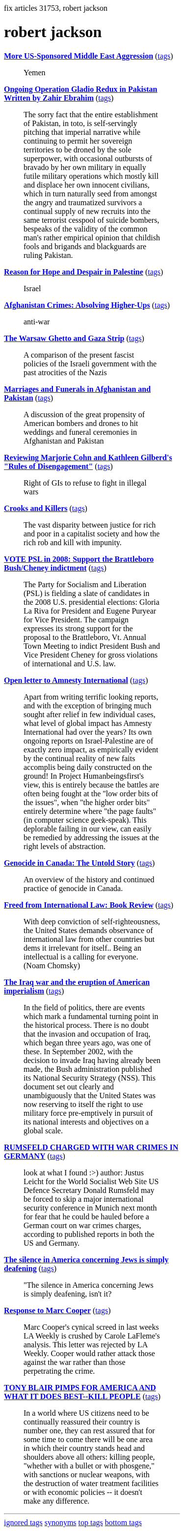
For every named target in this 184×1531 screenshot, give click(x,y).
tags (164, 56)
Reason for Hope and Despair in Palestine (73, 272)
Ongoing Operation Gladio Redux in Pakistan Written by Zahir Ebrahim (81, 93)
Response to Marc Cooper (47, 1310)
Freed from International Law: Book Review (79, 905)
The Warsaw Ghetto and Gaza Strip (64, 338)
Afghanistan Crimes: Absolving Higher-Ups (77, 305)
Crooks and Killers (36, 508)
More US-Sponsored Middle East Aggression (78, 56)
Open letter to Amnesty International (66, 680)
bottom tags (123, 1522)
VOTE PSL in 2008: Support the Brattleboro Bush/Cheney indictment (79, 563)
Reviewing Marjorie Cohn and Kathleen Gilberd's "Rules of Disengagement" (88, 461)
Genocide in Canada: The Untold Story (69, 863)
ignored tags (23, 1522)
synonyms (61, 1522)
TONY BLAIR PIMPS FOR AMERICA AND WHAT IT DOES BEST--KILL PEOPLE (80, 1392)
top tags (91, 1522)
